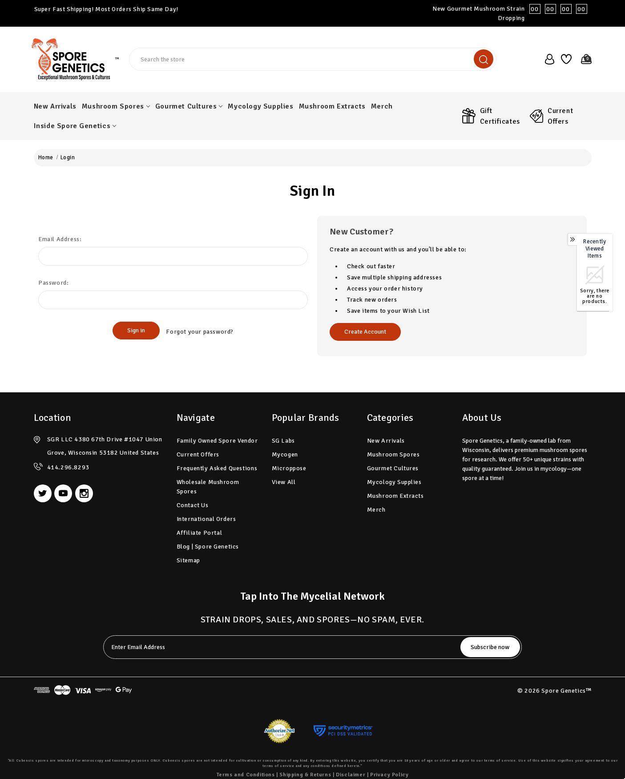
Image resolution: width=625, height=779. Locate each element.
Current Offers (560, 116)
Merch (382, 106)
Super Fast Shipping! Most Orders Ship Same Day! (106, 9)
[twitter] (43, 493)
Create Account (365, 331)
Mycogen (285, 454)
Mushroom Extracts (332, 106)
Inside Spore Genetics (75, 125)
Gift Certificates (500, 116)
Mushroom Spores (116, 106)
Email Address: (59, 239)
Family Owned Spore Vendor (217, 440)
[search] (483, 59)
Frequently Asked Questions (217, 468)
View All (284, 482)
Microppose (289, 468)
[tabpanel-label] (279, 647)
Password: (53, 283)
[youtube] (63, 493)
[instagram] (84, 493)
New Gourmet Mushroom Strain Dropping (511, 13)
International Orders (206, 519)
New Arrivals (55, 106)
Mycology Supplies (260, 106)
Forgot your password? (200, 331)
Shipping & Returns (305, 774)
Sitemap (188, 560)
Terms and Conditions (246, 774)
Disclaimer (350, 774)
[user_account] (547, 59)
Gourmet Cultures (189, 106)
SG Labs (283, 440)
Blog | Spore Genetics (208, 546)
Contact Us (193, 505)
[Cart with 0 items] (584, 59)
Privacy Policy (389, 774)
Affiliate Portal (199, 533)
